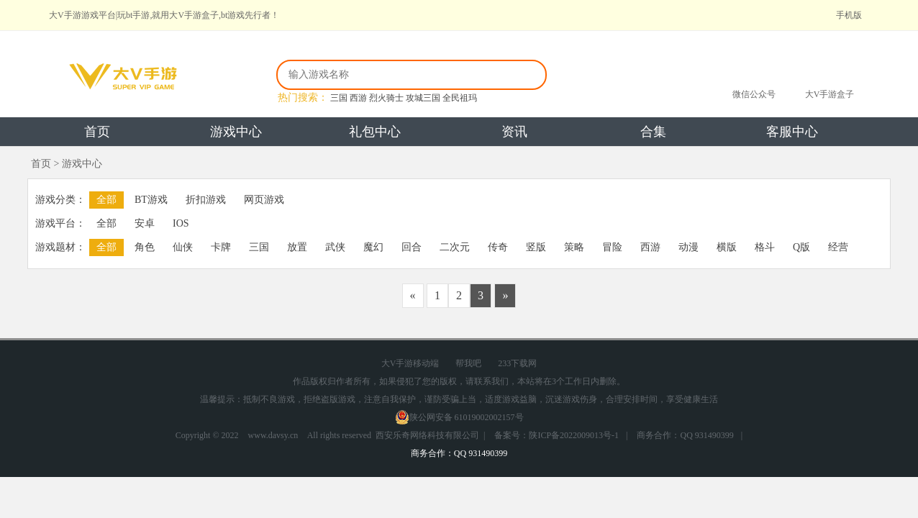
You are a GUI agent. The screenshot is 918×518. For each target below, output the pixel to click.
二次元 (455, 247)
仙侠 (183, 247)
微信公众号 (754, 94)
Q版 (801, 247)
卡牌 (221, 247)
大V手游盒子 (830, 94)
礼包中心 (375, 131)
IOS (181, 223)
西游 (358, 98)
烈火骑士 (386, 98)
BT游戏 (151, 199)
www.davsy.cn (273, 435)
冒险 (612, 247)
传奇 (498, 247)
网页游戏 (264, 199)
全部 (106, 199)
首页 (97, 131)
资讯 (514, 131)
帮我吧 (468, 363)
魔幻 (373, 247)
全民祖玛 (459, 98)
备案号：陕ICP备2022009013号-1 (556, 435)
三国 (338, 98)
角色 (145, 247)
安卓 (145, 223)
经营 (838, 247)
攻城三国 (423, 98)
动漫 (688, 247)
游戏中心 (236, 131)
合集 (653, 131)
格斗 (765, 247)
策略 (574, 247)
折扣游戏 (206, 199)
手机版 (849, 15)
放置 (297, 247)
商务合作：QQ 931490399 (685, 435)
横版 (727, 247)
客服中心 (792, 131)
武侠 (335, 247)
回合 (411, 247)
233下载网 (517, 363)
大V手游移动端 (410, 363)
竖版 (536, 247)
